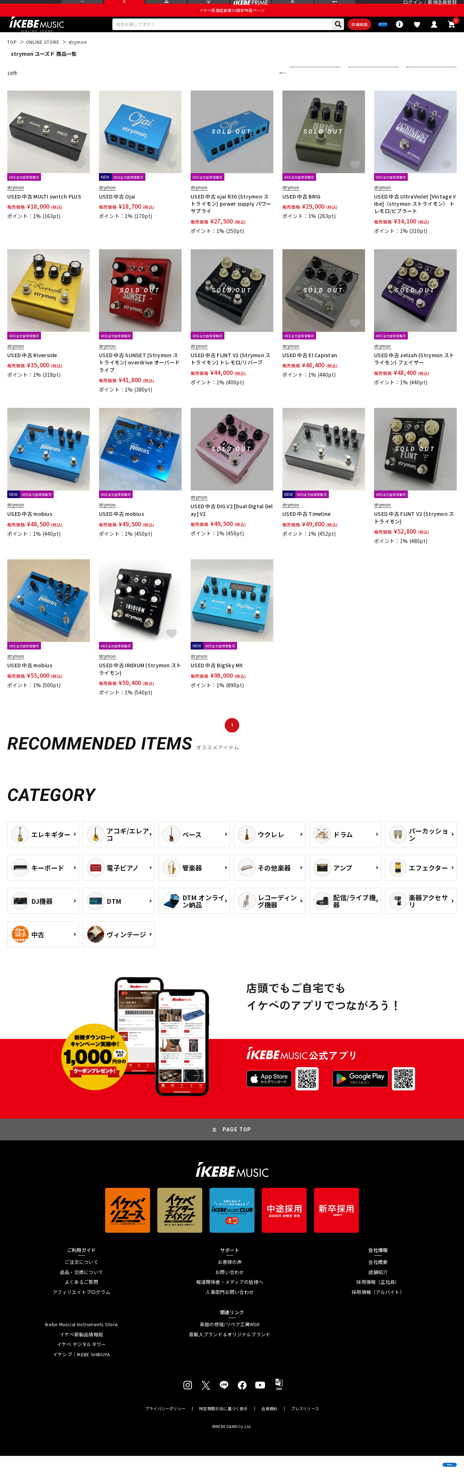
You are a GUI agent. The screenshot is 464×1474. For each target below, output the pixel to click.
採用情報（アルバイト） (378, 1310)
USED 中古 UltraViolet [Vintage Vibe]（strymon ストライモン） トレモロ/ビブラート (415, 221)
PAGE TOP (237, 1147)
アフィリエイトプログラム (81, 1310)
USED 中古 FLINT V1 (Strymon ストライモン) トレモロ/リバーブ (231, 376)
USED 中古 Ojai (117, 214)
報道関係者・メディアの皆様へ (229, 1300)
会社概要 (378, 1280)
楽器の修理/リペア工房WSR (230, 1342)
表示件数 (420, 91)
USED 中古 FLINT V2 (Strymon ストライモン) (414, 535)
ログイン (412, 9)
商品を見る (424, 1457)
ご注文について (81, 1280)
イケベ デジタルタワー (81, 1362)
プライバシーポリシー (165, 1427)
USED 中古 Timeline (306, 531)
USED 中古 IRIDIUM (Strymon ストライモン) (140, 687)
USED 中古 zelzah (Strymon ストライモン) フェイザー (414, 376)
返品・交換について (81, 1290)
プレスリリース (305, 1427)
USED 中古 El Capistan (309, 372)
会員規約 (269, 1427)
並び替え (304, 91)
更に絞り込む (251, 91)
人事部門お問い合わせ (230, 1310)
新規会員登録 (442, 9)
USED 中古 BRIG (301, 214)
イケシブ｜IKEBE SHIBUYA (81, 1372)
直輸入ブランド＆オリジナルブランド (229, 1352)
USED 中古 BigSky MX (217, 683)
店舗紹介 (378, 1290)
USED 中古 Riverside (32, 372)
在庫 (358, 91)
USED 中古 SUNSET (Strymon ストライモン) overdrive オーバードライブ (139, 380)
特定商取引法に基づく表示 (223, 1427)
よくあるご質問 (81, 1300)
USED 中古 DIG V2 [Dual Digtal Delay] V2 (232, 528)
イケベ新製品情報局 (81, 1352)
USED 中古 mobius (29, 531)
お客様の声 (230, 1280)
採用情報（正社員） (377, 1300)
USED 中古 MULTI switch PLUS (44, 214)
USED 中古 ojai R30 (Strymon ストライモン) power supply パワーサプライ (231, 221)
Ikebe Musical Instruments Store (81, 1342)
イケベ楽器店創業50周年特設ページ (232, 24)
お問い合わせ (229, 1290)
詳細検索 (328, 40)
